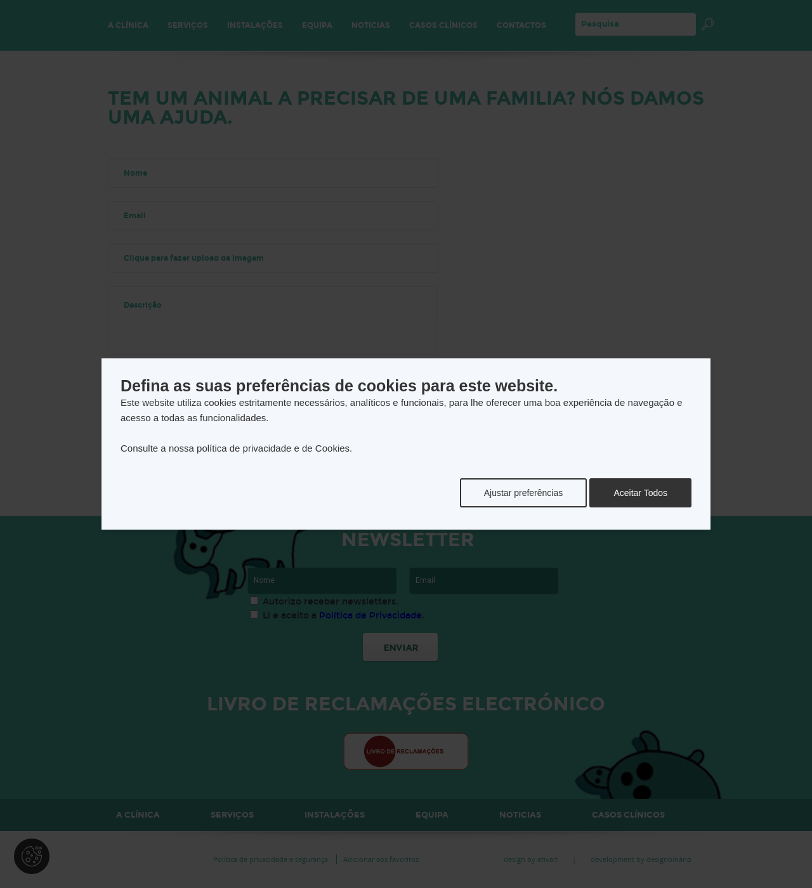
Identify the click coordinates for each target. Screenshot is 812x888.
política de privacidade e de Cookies (273, 448)
